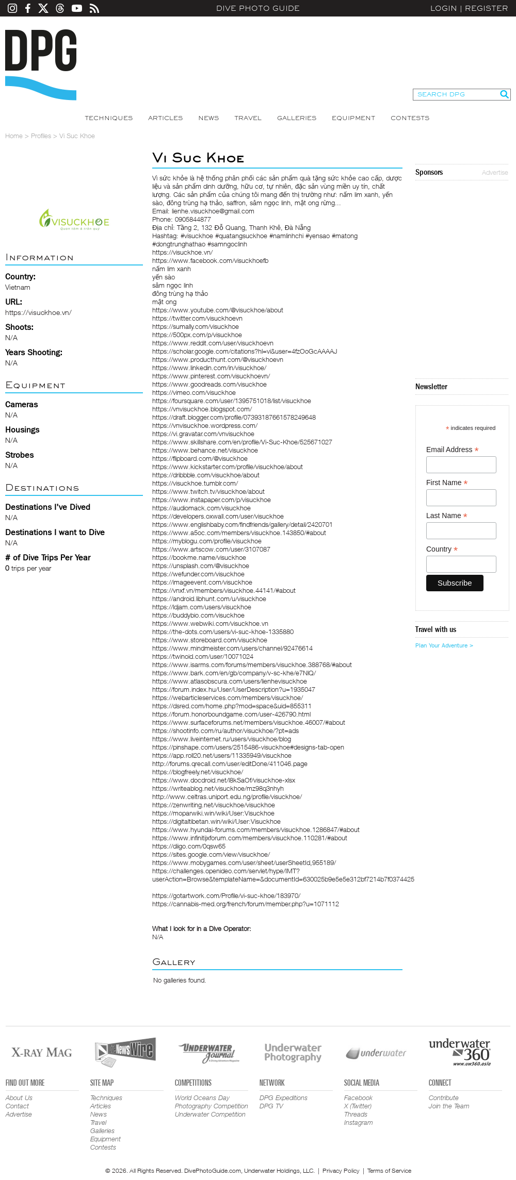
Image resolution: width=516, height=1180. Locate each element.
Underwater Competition (210, 1114)
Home (14, 135)
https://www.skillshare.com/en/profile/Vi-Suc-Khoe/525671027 (242, 442)
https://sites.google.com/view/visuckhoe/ (211, 854)
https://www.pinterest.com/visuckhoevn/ (211, 376)
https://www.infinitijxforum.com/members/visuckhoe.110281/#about (249, 838)
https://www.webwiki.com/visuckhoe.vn (210, 623)
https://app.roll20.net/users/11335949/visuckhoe (222, 755)
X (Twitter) (358, 1106)
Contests (410, 118)
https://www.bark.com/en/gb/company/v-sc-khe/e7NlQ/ (234, 673)
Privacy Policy (341, 1170)
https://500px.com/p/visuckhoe (197, 334)
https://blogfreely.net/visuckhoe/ (197, 772)
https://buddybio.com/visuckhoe (198, 615)
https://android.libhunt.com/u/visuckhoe (209, 598)
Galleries (296, 118)
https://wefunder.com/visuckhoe (198, 574)
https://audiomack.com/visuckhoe (201, 508)
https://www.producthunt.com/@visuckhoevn (217, 359)
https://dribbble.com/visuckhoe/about (206, 475)
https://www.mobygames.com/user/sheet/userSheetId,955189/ (244, 862)
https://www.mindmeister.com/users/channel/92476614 (232, 648)
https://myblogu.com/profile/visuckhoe (207, 541)
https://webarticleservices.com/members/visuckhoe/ (227, 697)
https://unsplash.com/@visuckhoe (200, 565)
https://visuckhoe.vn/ (38, 312)
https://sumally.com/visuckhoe (195, 326)
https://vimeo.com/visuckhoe (194, 392)
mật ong (164, 301)
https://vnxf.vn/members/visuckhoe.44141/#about (224, 590)
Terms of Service (389, 1170)
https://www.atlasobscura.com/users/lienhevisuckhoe (229, 681)
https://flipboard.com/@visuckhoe (200, 458)
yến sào (163, 277)
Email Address (452, 450)
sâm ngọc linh (172, 285)
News (208, 118)
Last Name (446, 516)
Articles (165, 118)
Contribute (444, 1097)
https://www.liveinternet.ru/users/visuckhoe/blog (221, 739)
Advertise (495, 172)
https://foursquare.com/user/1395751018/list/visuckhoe (231, 400)
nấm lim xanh (171, 268)
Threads (355, 1114)
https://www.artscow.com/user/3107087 (211, 549)
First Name (447, 483)
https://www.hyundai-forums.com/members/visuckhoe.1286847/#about (256, 829)
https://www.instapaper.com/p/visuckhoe (211, 499)
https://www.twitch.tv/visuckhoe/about (208, 491)
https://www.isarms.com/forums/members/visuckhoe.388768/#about (252, 664)
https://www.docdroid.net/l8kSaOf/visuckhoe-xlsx (223, 780)
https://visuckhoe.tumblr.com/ (195, 483)
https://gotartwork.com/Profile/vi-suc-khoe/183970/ (226, 895)
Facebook (358, 1097)
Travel (248, 118)
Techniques (109, 118)
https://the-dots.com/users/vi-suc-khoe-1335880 (223, 631)
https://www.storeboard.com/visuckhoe (209, 640)
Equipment (353, 118)
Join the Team (449, 1106)
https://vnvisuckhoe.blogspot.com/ (202, 409)
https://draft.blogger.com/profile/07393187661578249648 (234, 417)
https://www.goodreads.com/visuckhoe (209, 384)
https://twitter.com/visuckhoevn (197, 318)
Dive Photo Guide (258, 8)
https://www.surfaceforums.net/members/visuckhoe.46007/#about (248, 722)
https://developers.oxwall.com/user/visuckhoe (218, 516)
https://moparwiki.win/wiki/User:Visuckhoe (213, 813)
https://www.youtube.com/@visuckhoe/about (217, 310)
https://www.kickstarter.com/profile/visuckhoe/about (227, 466)
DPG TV (271, 1106)
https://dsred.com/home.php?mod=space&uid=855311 (232, 706)
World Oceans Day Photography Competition (211, 1101)
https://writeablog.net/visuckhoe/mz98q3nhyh (218, 788)
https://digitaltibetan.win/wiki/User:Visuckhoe (216, 821)
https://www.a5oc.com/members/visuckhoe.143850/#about (239, 532)
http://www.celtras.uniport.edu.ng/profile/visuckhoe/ (227, 796)
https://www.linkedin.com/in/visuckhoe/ (209, 367)
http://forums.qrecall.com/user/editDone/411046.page (230, 763)
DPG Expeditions (284, 1097)
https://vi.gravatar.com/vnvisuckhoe (203, 433)
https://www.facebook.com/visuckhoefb (210, 260)
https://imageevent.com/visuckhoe (202, 582)
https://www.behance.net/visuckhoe (205, 450)
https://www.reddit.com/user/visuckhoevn (212, 343)
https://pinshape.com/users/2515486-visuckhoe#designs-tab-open (248, 747)
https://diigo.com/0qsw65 (188, 846)
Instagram (358, 1122)
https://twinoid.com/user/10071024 (202, 656)
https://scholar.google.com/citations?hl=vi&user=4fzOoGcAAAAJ (244, 351)
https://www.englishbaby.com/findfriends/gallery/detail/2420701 (242, 524)
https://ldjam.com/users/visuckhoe (201, 607)
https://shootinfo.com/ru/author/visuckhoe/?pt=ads (225, 730)
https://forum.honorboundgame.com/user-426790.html (231, 714)
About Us (19, 1097)
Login (443, 8)
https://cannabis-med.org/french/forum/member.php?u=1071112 (245, 904)
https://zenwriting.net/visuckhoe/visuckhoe (213, 805)
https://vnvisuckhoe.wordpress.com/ (204, 425)
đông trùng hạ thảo (180, 293)
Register (486, 8)
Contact (17, 1106)
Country (442, 549)
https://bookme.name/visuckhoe (199, 557)
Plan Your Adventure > (444, 645)
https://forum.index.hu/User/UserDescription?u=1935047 (233, 689)
